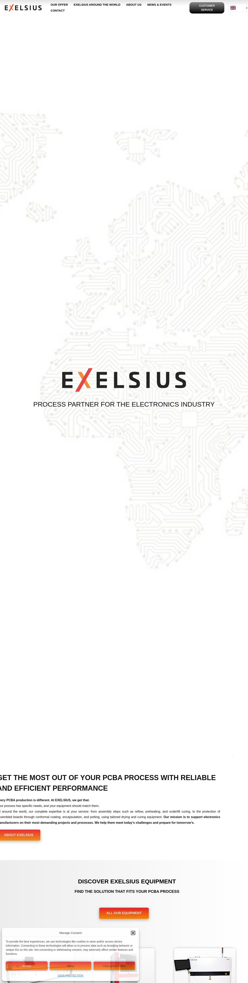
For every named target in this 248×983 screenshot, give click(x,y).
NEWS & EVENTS (159, 4)
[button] (133, 933)
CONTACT (58, 10)
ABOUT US (133, 4)
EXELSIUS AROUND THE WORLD (96, 4)
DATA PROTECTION (70, 975)
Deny (70, 966)
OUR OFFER (59, 4)
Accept (26, 966)
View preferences (114, 966)
